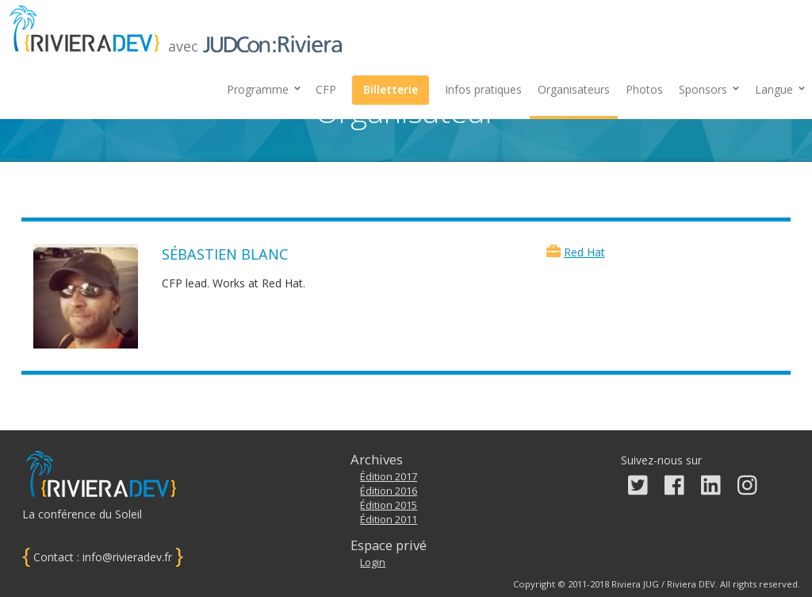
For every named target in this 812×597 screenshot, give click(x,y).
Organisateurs (574, 89)
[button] (709, 89)
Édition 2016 (388, 491)
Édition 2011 (388, 519)
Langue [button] (780, 89)
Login (372, 562)
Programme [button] (264, 89)
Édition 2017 (388, 476)
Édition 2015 (388, 505)
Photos (644, 89)
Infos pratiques (483, 89)
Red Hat (584, 252)
